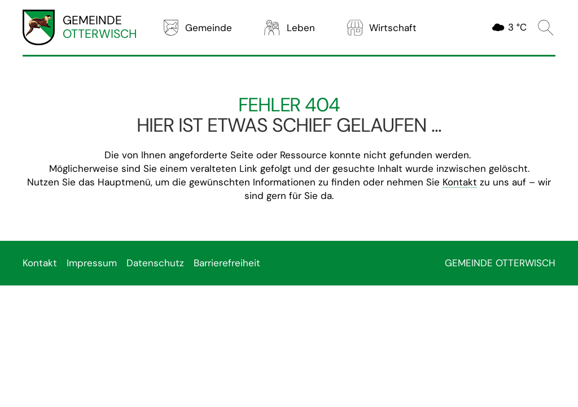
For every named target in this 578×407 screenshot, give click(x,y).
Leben (288, 27)
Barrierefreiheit (227, 263)
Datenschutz (155, 263)
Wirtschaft (381, 27)
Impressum (92, 263)
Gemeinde (197, 27)
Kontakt (460, 182)
